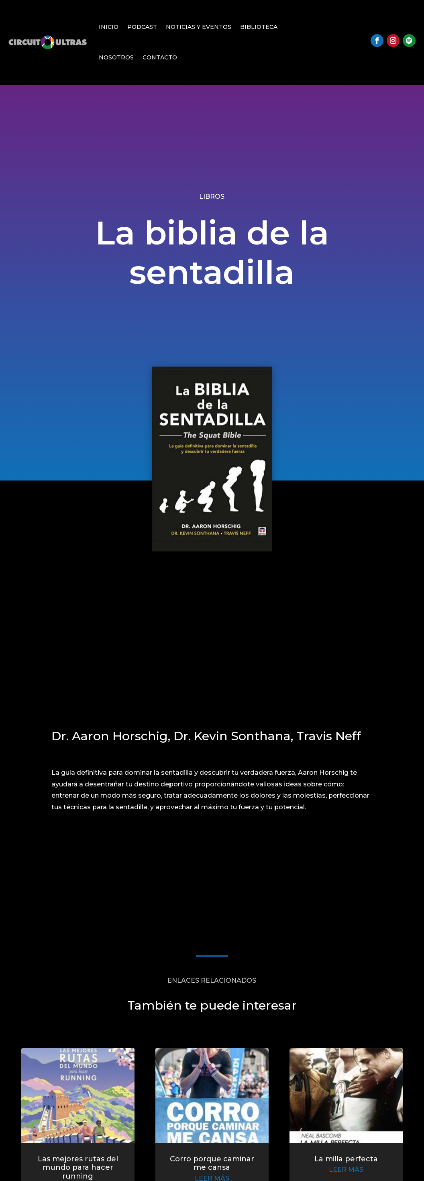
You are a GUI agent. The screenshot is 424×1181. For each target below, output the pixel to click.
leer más (335, 1173)
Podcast (142, 27)
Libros (212, 196)
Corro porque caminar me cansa (212, 1167)
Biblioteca (258, 27)
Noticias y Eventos (198, 27)
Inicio (108, 27)
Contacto (160, 57)
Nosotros (116, 57)
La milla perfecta (334, 1163)
